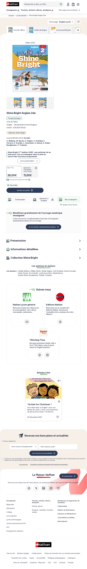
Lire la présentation (27, 161)
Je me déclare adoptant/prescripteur (42, 227)
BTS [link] (8, 527)
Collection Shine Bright (16, 133)
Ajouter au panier (23, 190)
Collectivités (62, 506)
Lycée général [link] (11, 516)
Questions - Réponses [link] (37, 562)
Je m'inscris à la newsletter (42, 453)
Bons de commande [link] (20, 562)
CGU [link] (49, 562)
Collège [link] (9, 512)
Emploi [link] (32, 558)
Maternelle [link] (10, 504)
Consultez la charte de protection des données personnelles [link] (49, 464)
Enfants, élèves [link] (37, 506)
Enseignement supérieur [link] (15, 531)
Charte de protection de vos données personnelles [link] (62, 553)
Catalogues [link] (72, 558)
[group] (17, 103)
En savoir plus (23, 464)
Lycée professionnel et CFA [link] (16, 523)
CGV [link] (55, 562)
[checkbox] (3, 459)
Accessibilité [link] (41, 558)
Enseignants (11, 501)
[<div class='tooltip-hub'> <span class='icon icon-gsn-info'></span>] (36, 168)
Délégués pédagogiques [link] (56, 558)
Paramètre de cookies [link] (19, 558)
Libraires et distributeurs (67, 514)
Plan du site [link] (11, 553)
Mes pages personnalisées (69, 10)
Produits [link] (71, 562)
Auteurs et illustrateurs (66, 510)
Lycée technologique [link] (14, 520)
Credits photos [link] (37, 553)
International (62, 521)
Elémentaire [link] (11, 508)
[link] (27, 321)
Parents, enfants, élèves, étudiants (41, 501)
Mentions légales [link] (23, 553)
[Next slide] (77, 30)
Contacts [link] (62, 562)
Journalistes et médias (66, 517)
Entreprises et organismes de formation (68, 501)
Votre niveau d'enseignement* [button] (22, 446)
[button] (30, 68)
